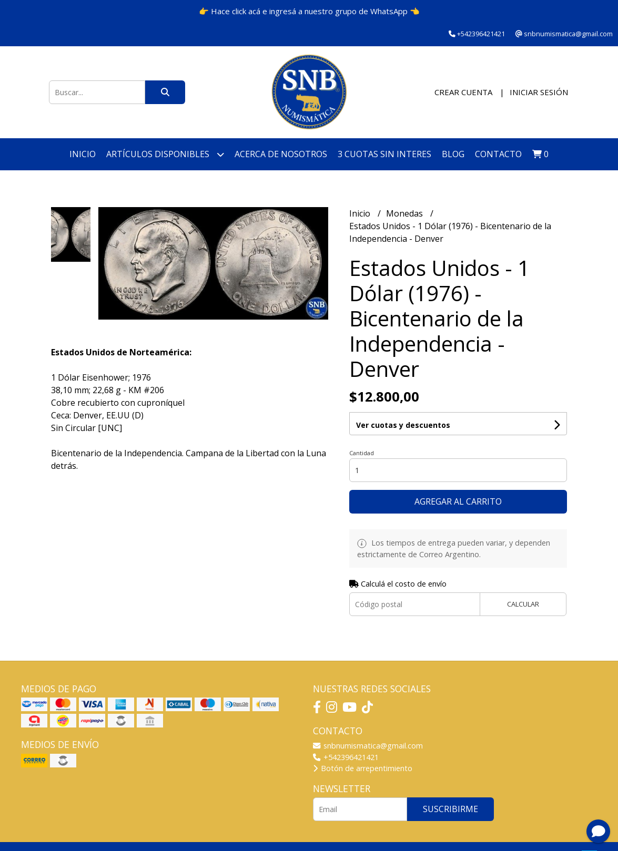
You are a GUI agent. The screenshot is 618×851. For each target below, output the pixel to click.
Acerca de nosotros (281, 154)
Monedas (405, 213)
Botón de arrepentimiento (362, 768)
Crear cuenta (463, 92)
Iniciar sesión (539, 92)
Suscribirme (450, 809)
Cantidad (361, 453)
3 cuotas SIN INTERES (384, 154)
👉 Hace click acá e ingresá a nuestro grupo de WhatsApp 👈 (309, 11)
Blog (453, 154)
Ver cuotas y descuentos (403, 425)
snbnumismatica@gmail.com (368, 746)
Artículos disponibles (165, 154)
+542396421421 (346, 757)
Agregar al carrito (458, 501)
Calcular (523, 604)
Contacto (498, 154)
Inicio (82, 154)
